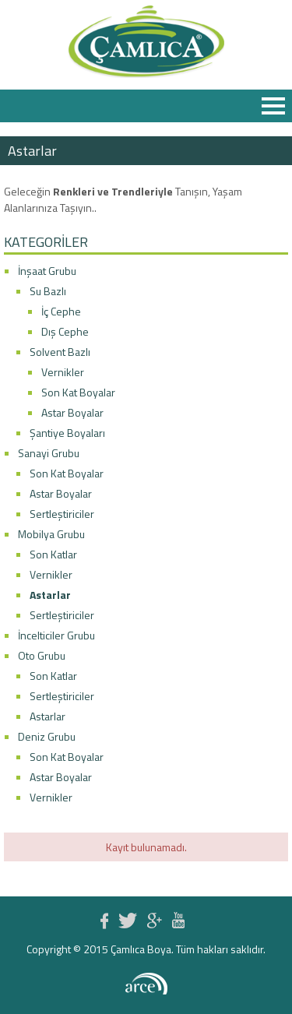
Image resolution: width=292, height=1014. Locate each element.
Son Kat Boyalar (78, 392)
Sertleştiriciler (62, 513)
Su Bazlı (48, 291)
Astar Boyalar (72, 412)
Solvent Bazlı (60, 351)
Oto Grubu (41, 655)
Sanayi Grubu (48, 453)
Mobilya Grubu (51, 534)
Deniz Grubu (47, 736)
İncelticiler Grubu (56, 635)
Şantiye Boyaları (67, 432)
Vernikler (62, 372)
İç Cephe (61, 311)
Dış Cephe (65, 331)
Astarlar (50, 594)
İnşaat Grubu (47, 270)
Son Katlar (53, 554)
